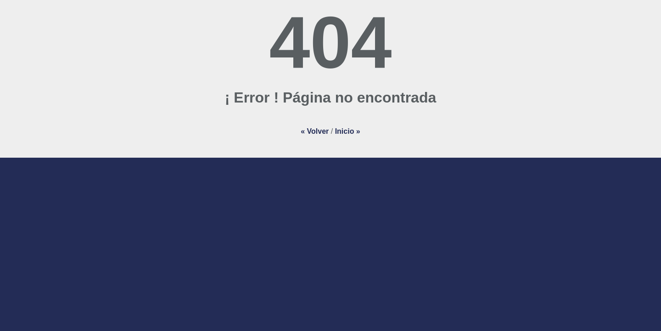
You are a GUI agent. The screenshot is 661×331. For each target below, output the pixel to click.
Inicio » (347, 131)
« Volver (315, 131)
